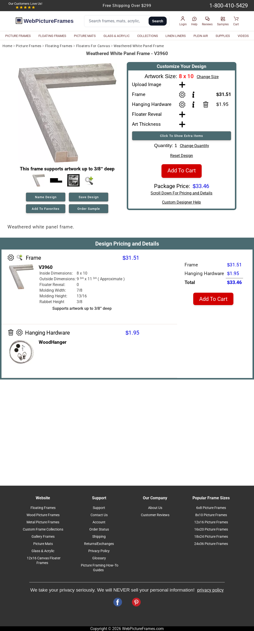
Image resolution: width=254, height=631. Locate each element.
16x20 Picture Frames (211, 529)
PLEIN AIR (200, 36)
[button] (183, 21)
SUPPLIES (223, 36)
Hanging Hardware (151, 104)
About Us (155, 508)
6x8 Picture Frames (211, 508)
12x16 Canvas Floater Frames (44, 560)
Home (7, 46)
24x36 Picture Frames (211, 544)
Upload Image (146, 84)
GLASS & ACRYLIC (116, 36)
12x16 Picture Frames (211, 522)
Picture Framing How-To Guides (99, 567)
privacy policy (210, 590)
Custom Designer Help (181, 202)
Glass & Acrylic (43, 551)
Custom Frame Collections (43, 529)
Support (99, 508)
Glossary (99, 558)
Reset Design (181, 155)
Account (99, 522)
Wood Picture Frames (43, 515)
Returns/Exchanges (99, 544)
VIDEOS (243, 36)
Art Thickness (146, 124)
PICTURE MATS (85, 36)
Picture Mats (43, 544)
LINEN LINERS (175, 36)
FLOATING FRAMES (52, 36)
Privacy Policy (99, 551)
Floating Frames (58, 46)
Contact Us (99, 515)
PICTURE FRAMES (18, 36)
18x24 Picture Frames (211, 537)
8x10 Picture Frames (211, 515)
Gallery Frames (43, 537)
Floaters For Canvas (93, 46)
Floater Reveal (147, 114)
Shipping (99, 537)
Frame (138, 94)
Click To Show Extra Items (181, 136)
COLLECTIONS (147, 36)
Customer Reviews (155, 515)
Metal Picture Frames (43, 522)
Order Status (99, 529)
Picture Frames (28, 46)
